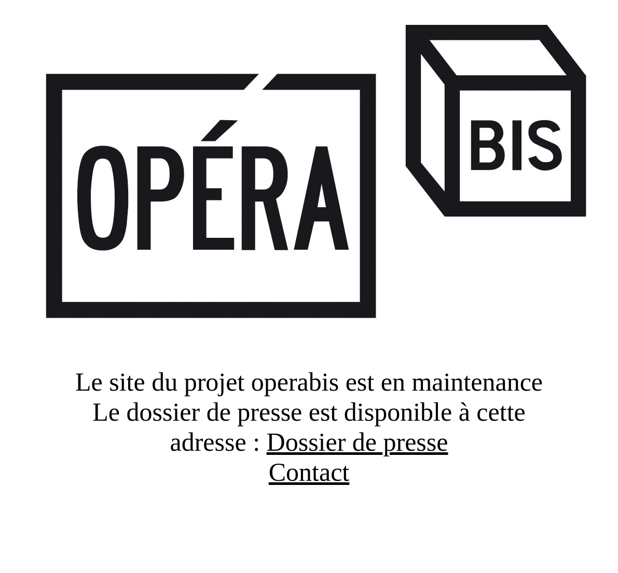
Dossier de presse (357, 441)
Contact (309, 471)
